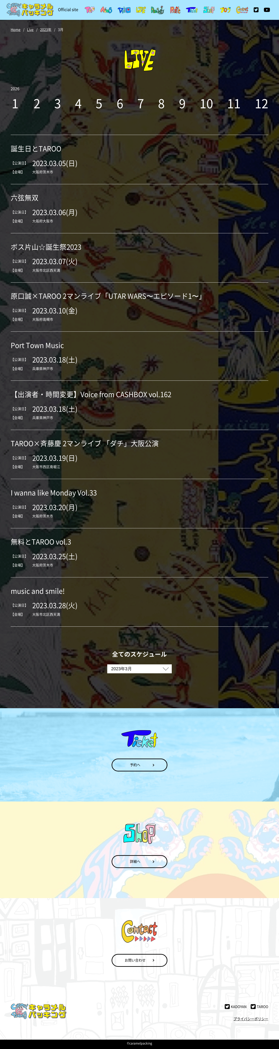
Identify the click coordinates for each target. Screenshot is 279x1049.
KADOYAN (235, 1006)
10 (206, 103)
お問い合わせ (135, 960)
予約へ (135, 764)
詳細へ (135, 861)
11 (234, 103)
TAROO (259, 1006)
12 (261, 103)
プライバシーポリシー (250, 1018)
